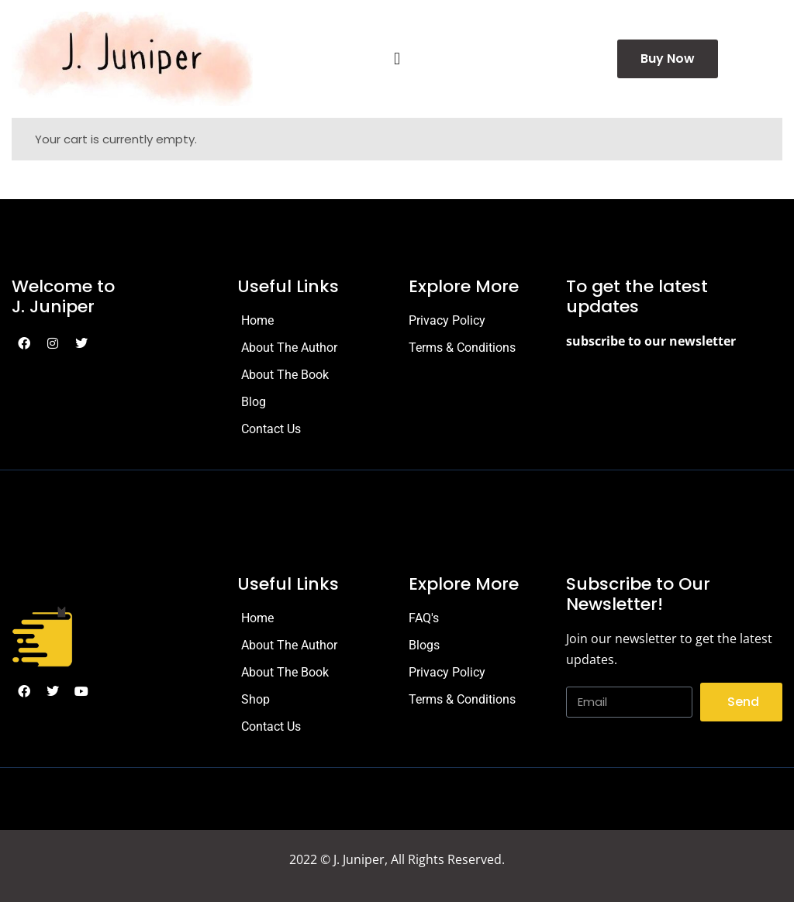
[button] (396, 59)
